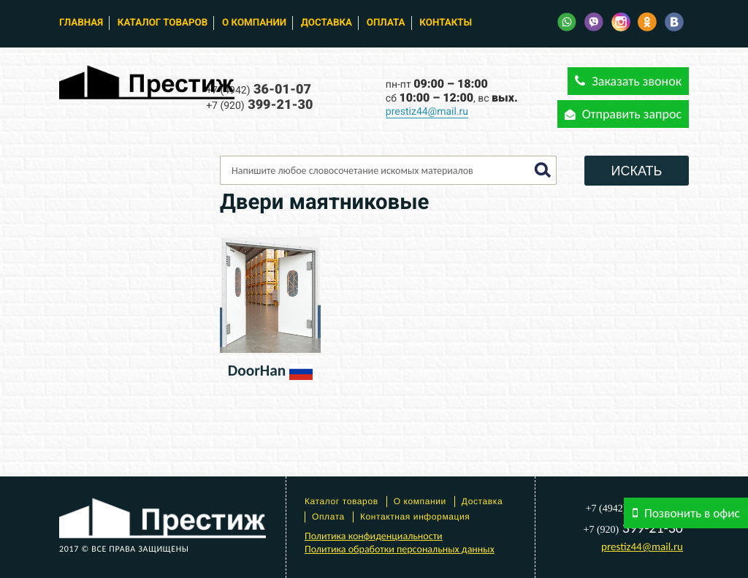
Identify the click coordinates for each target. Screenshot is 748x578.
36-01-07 (258, 89)
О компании (254, 23)
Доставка (326, 23)
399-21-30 (259, 105)
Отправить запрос (623, 114)
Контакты (445, 23)
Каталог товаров (162, 23)
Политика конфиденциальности (374, 536)
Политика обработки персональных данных (400, 549)
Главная (81, 23)
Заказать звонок (628, 81)
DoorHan (257, 370)
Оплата (386, 23)
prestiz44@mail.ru (427, 112)
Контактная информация (415, 517)
